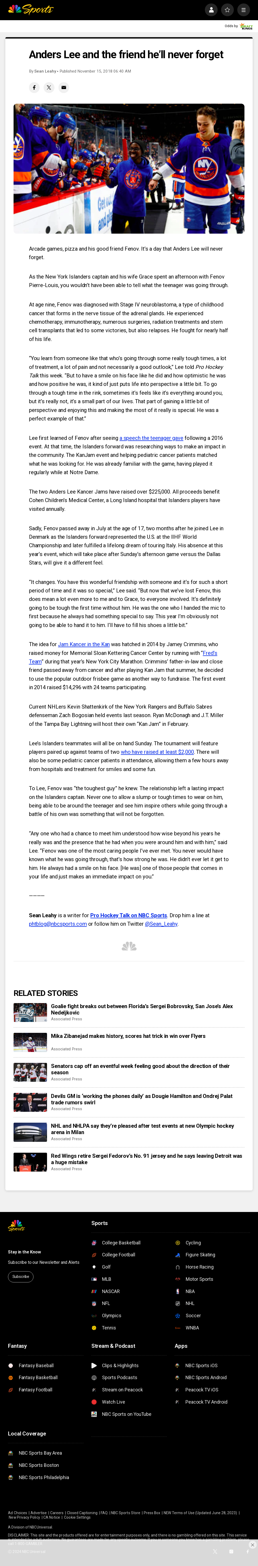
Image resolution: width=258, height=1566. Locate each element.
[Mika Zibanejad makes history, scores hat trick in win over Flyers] (30, 1042)
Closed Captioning (82, 1513)
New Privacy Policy (24, 1517)
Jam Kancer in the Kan (84, 644)
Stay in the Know (24, 1252)
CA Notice (51, 1517)
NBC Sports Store (125, 1513)
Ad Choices (17, 1513)
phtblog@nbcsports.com (58, 924)
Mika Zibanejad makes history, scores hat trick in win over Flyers (128, 1036)
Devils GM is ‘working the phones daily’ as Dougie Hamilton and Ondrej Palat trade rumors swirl (141, 1099)
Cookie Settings (77, 1517)
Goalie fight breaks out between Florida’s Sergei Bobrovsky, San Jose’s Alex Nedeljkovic (142, 1009)
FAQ (104, 1513)
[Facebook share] (34, 87)
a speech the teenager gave (151, 438)
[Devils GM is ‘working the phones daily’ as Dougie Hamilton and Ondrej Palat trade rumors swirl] (30, 1102)
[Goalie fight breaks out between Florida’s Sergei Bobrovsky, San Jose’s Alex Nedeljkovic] (30, 1012)
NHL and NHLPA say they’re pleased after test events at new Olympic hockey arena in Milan (142, 1129)
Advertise (39, 1513)
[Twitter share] (49, 87)
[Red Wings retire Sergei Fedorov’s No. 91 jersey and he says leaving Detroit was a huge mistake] (30, 1162)
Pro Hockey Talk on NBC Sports (128, 915)
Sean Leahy (45, 71)
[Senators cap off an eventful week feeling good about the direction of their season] (30, 1072)
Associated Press (66, 1019)
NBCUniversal (40, 1527)
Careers (57, 1513)
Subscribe (20, 1276)
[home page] (31, 9)
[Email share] (63, 87)
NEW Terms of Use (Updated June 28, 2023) (200, 1513)
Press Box (152, 1513)
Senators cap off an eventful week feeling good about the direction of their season (140, 1069)
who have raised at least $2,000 (157, 752)
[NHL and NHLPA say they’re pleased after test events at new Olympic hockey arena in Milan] (30, 1132)
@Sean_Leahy (161, 924)
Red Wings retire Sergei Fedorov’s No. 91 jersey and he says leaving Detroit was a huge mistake (146, 1159)
